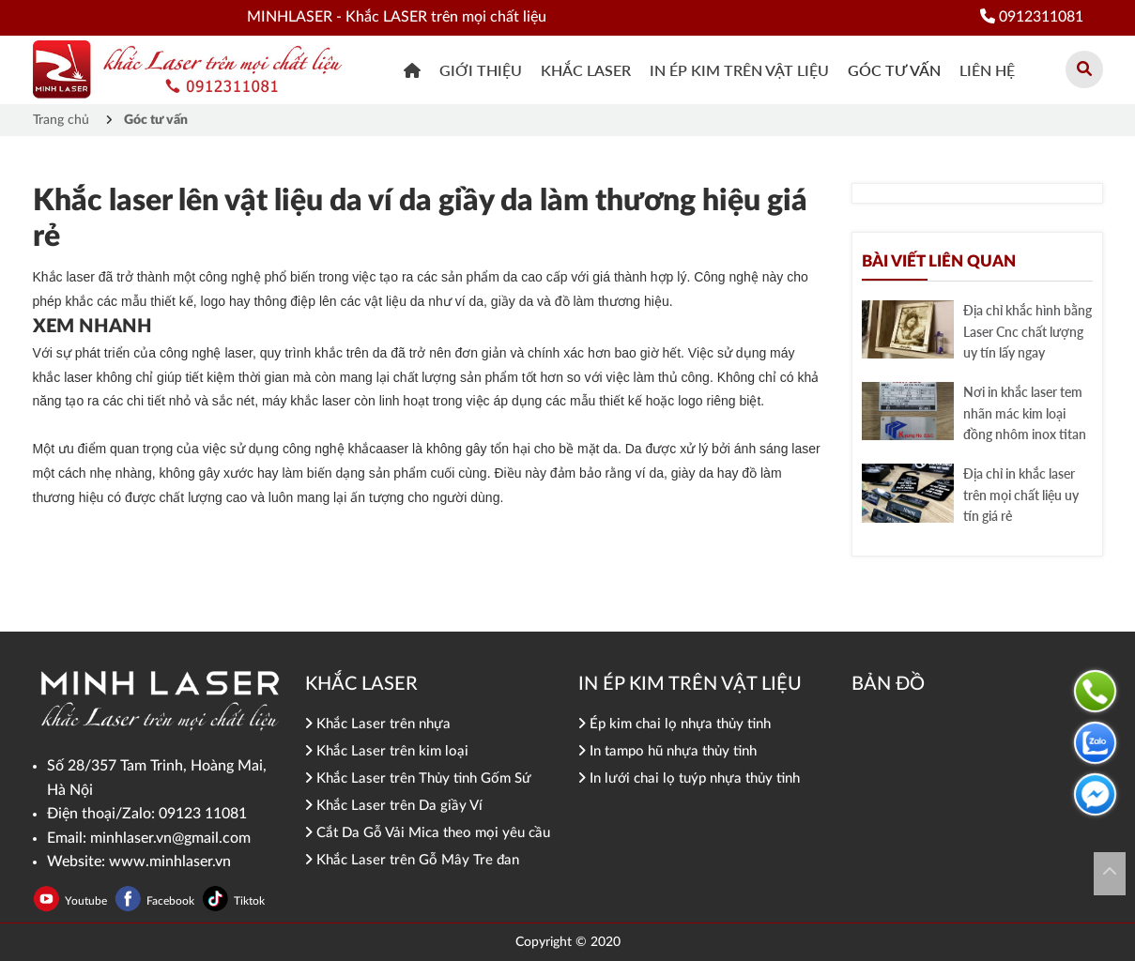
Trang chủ (61, 120)
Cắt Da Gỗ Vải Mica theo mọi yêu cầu (427, 833)
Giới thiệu (480, 70)
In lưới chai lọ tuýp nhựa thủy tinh (689, 778)
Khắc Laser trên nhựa (378, 724)
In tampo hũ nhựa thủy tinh (667, 751)
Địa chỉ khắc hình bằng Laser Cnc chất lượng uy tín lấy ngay (1027, 331)
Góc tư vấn (894, 70)
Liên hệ (987, 70)
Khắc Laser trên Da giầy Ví (394, 806)
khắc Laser (586, 70)
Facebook (171, 901)
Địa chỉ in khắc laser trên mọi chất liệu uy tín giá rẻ (1021, 494)
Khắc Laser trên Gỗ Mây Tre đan (412, 860)
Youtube (87, 901)
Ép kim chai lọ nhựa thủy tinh (674, 724)
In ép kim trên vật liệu (739, 70)
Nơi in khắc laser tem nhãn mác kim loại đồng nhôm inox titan (1024, 413)
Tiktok (249, 901)
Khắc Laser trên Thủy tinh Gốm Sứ (418, 778)
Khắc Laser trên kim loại (386, 751)
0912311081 (1031, 16)
